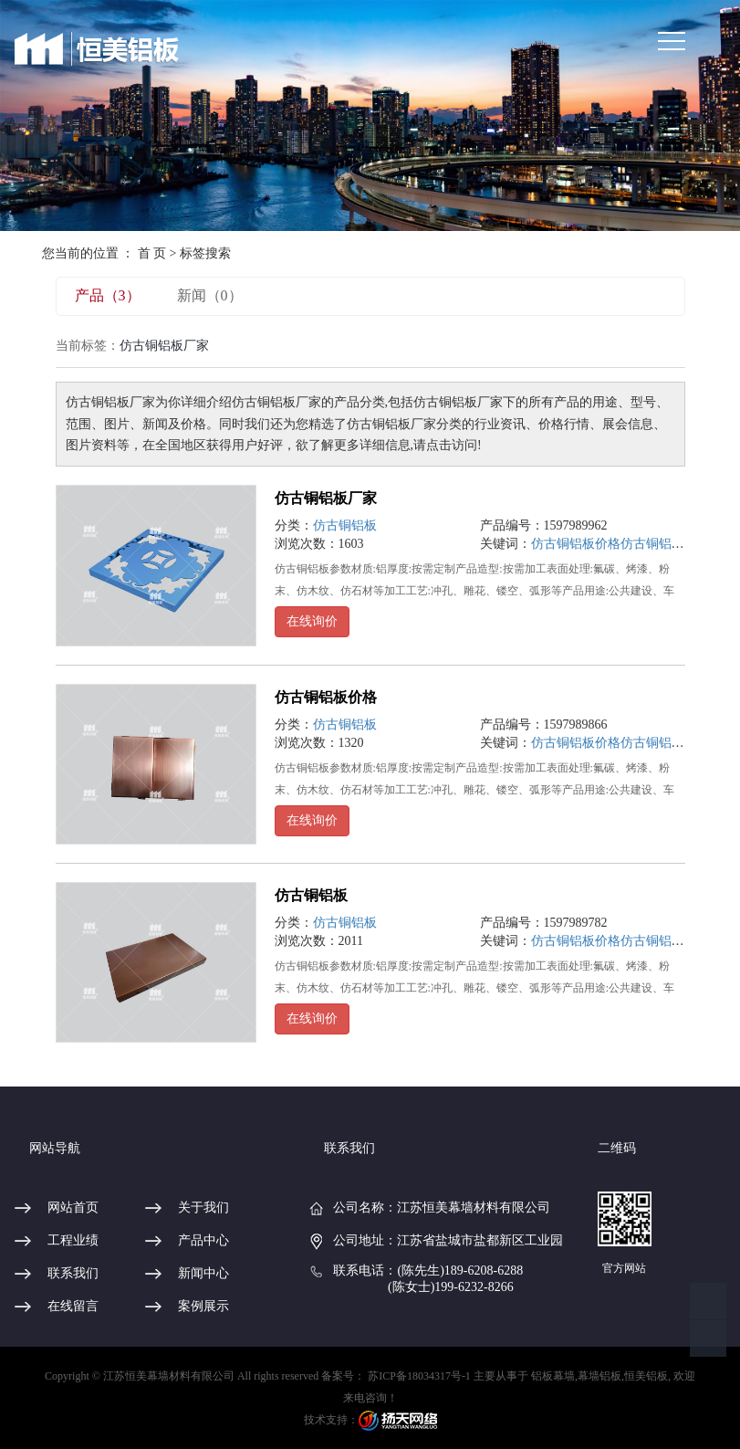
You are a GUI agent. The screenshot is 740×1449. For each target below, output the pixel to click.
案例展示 (203, 1306)
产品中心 (203, 1240)
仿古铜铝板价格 (575, 544)
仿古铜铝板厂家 (326, 498)
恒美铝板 (646, 1376)
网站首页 (73, 1207)
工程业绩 (73, 1240)
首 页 (152, 253)
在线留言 (73, 1306)
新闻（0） (210, 295)
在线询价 (312, 621)
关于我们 (203, 1207)
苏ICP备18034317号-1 (419, 1376)
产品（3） (108, 295)
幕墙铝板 (599, 1376)
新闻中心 (203, 1273)
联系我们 (73, 1273)
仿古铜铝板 (345, 525)
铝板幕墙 (553, 1376)
